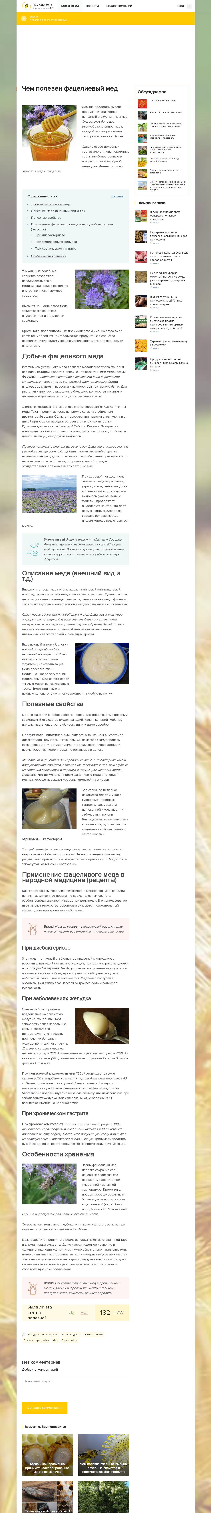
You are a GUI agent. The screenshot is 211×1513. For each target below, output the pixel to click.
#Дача (109, 18)
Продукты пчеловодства (43, 1334)
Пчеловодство (71, 1334)
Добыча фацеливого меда (51, 204)
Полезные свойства (46, 218)
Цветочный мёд (93, 1334)
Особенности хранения (48, 256)
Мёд (55, 1340)
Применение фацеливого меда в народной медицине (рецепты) (72, 226)
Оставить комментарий (44, 1408)
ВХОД (184, 6)
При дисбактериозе (50, 235)
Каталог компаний (119, 6)
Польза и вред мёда (36, 1340)
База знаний (70, 6)
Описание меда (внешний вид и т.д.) (58, 211)
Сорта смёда (69, 1340)
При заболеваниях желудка (56, 242)
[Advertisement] (106, 52)
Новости (92, 6)
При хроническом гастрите (55, 248)
